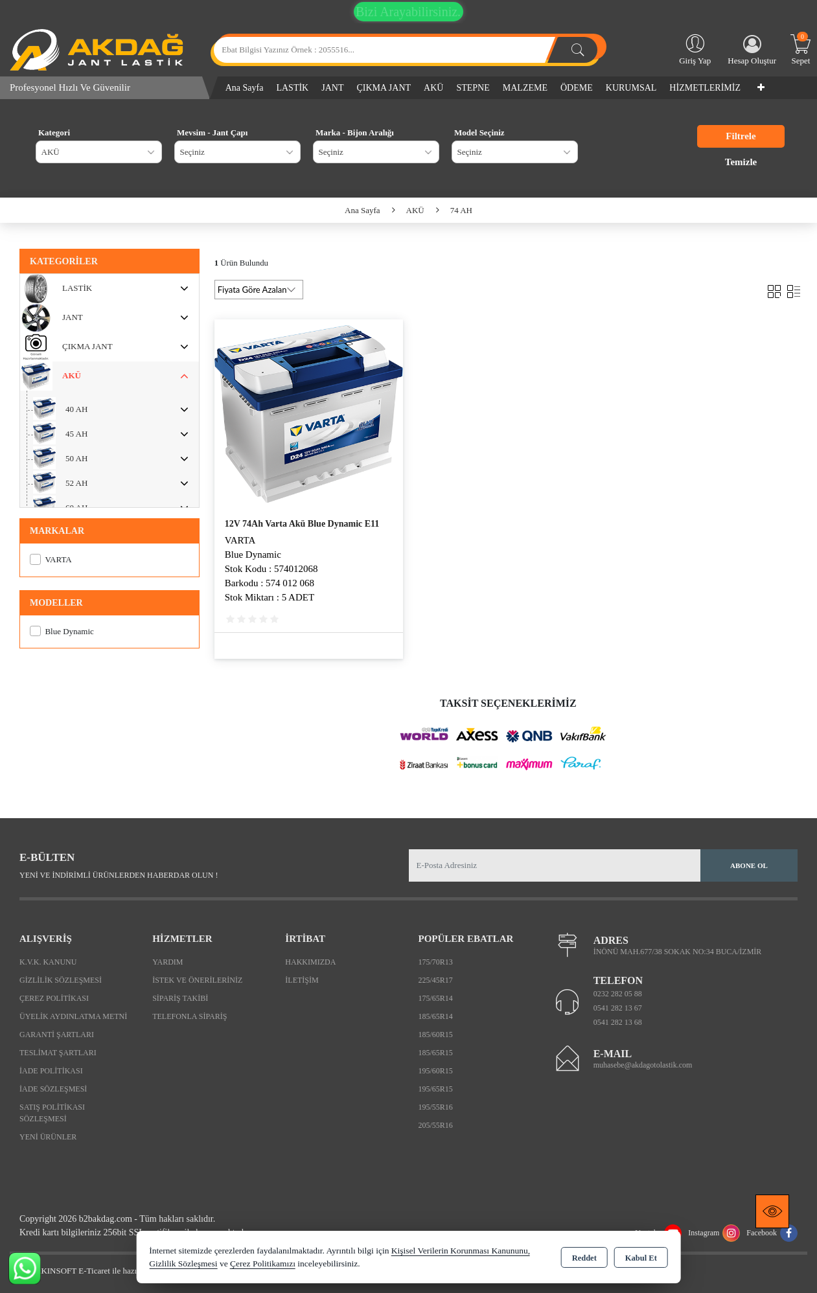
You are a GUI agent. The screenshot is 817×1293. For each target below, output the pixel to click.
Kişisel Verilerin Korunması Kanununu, (460, 1250)
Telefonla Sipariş (189, 1016)
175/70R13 (435, 962)
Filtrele (740, 136)
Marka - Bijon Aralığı (355, 132)
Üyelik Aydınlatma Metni (73, 1016)
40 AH (76, 409)
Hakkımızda (310, 962)
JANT (332, 88)
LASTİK (292, 88)
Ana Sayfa (244, 88)
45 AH (76, 434)
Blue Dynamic (62, 631)
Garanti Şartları (56, 1034)
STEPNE (472, 88)
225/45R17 (435, 980)
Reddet (584, 1258)
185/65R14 (435, 1016)
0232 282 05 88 (617, 993)
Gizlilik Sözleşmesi (60, 980)
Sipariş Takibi (180, 998)
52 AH (76, 483)
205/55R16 (435, 1125)
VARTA (51, 559)
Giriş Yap (695, 48)
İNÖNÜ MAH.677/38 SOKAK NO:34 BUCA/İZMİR (677, 951)
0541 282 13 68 (617, 1022)
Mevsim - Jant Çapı (212, 132)
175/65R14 (435, 998)
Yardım (167, 962)
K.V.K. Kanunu (47, 962)
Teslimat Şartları (58, 1052)
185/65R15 (435, 1052)
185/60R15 (435, 1034)
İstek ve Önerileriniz (197, 980)
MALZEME (525, 88)
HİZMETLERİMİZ (705, 88)
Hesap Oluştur (752, 50)
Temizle (741, 162)
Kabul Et (641, 1258)
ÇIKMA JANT (383, 88)
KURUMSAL (631, 88)
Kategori (54, 132)
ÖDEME (576, 88)
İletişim (301, 980)
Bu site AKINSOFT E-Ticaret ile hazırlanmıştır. (90, 1271)
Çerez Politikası (54, 998)
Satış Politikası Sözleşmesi (52, 1113)
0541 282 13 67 (617, 1008)
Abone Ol (749, 865)
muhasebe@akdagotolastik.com (643, 1065)
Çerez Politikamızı (262, 1263)
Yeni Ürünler (47, 1136)
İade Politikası (51, 1070)
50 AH (76, 458)
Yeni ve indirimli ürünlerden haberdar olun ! (118, 875)
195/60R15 (435, 1070)
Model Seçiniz (479, 132)
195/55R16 (435, 1107)
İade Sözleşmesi (53, 1088)
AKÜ (433, 88)
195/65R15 (435, 1088)
